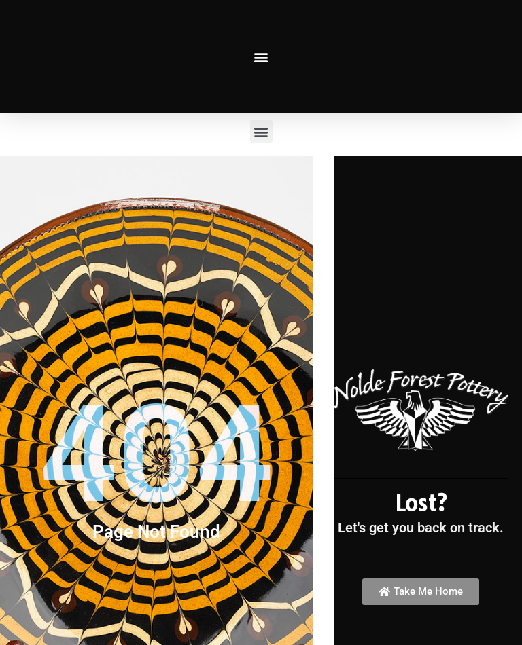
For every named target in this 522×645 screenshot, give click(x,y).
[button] (261, 56)
